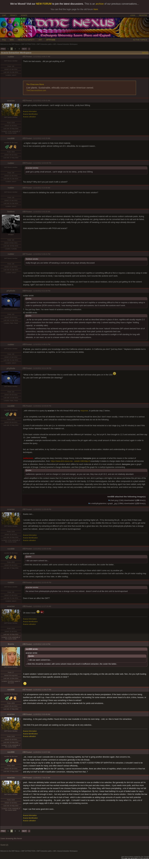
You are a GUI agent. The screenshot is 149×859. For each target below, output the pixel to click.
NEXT (24, 49)
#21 (24, 56)
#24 (24, 163)
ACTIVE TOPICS (140, 40)
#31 (24, 406)
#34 (24, 582)
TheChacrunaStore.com (36, 90)
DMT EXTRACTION (28, 44)
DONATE (24, 15)
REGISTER (143, 15)
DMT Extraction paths (44, 44)
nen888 (11, 138)
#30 (24, 368)
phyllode (11, 291)
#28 (24, 291)
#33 (24, 549)
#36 (24, 644)
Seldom (11, 211)
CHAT (4, 15)
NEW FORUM (44, 3)
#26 (24, 212)
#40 (24, 778)
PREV (3, 49)
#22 (24, 100)
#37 (24, 690)
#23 (24, 138)
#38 (24, 714)
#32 (24, 509)
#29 (24, 344)
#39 (24, 752)
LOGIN (132, 15)
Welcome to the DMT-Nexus (10, 44)
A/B (54, 44)
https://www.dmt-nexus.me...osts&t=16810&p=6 (70, 461)
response (84, 411)
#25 (24, 188)
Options (145, 53)
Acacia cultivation (29, 117)
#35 (24, 606)
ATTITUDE (50, 40)
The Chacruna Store (35, 84)
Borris (11, 644)
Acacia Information (30, 111)
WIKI (12, 40)
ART (40, 40)
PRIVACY (13, 15)
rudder (11, 56)
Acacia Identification (30, 114)
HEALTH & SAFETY (26, 40)
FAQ (4, 40)
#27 (24, 254)
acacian (11, 100)
